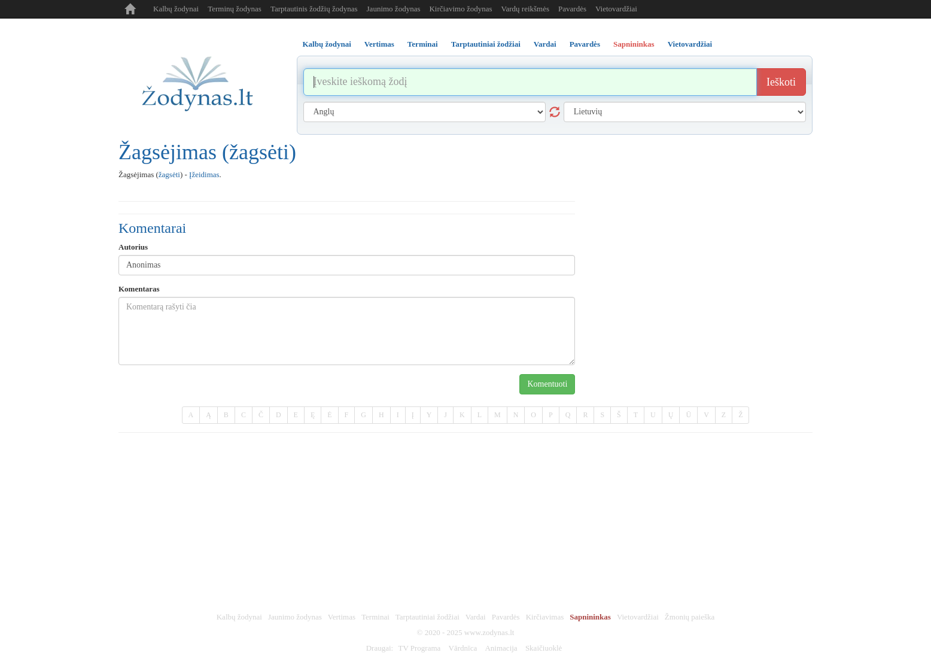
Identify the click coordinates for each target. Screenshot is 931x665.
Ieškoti (781, 82)
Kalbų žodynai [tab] (327, 44)
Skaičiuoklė (543, 647)
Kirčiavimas (545, 616)
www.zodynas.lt (489, 632)
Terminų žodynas (234, 8)
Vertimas (341, 616)
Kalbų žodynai (176, 8)
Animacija (501, 647)
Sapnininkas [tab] (634, 44)
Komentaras (139, 288)
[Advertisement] (465, 522)
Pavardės (572, 8)
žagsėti (169, 174)
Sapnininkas (590, 616)
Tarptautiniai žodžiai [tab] (486, 44)
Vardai (475, 616)
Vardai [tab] (545, 44)
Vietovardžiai (616, 8)
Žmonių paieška (689, 616)
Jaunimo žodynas (394, 8)
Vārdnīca (463, 647)
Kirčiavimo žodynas (460, 8)
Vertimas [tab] (379, 44)
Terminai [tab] (422, 44)
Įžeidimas (204, 174)
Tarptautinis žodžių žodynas (314, 8)
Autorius (133, 246)
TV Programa (419, 647)
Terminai (375, 616)
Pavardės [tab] (585, 44)
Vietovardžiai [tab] (690, 44)
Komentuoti (547, 383)
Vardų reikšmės (525, 8)
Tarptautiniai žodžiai (427, 616)
